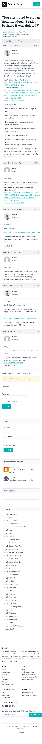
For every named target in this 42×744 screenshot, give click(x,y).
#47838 (36, 252)
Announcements (10, 514)
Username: (5, 387)
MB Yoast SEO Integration (14, 626)
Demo (24, 670)
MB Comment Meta (11, 540)
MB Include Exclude (12, 571)
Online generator (28, 672)
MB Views (8, 623)
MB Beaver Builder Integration (15, 527)
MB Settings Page (11, 584)
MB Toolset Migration (12, 607)
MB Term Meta (10, 597)
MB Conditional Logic (12, 543)
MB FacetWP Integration (13, 555)
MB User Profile (10, 619)
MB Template (9, 594)
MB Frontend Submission (13, 562)
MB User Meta (10, 616)
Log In (6, 406)
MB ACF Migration (11, 520)
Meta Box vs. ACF (28, 693)
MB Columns (9, 536)
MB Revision (9, 581)
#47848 (36, 286)
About (4, 670)
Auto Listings (6, 697)
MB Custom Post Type (15, 32)
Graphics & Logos (8, 684)
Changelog (6, 679)
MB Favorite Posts (11, 559)
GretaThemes (6, 695)
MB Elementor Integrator (13, 552)
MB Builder (8, 533)
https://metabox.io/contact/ (13, 363)
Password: (5, 394)
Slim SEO (5, 693)
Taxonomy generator (29, 677)
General (7, 517)
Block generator (28, 679)
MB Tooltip (8, 610)
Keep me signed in (10, 402)
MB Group (8, 568)
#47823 (36, 163)
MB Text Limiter (10, 603)
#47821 (36, 45)
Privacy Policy (26, 726)
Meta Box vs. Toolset (29, 695)
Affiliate (4, 674)
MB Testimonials (10, 600)
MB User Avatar (10, 613)
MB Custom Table (11, 549)
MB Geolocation (10, 565)
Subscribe (35, 715)
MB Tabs (8, 591)
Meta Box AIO (9, 629)
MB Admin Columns (11, 524)
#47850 (36, 331)
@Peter (8, 224)
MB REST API (9, 578)
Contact (4, 682)
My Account (6, 672)
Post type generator (29, 674)
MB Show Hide (10, 587)
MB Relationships (11, 575)
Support (4, 32)
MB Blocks (8, 530)
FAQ (3, 677)
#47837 (36, 209)
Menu (37, 4)
